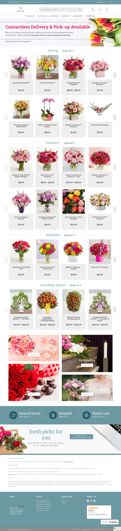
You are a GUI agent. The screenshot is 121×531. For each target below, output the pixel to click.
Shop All (66, 51)
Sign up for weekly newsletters (81, 436)
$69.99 (21, 274)
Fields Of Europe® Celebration (47, 268)
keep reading (68, 461)
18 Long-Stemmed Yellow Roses (21, 126)
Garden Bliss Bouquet (100, 125)
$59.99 (74, 274)
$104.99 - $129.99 (73, 182)
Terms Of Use (76, 529)
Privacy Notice (86, 529)
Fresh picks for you (46, 438)
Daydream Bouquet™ (21, 83)
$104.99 (100, 182)
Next (115, 75)
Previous (6, 75)
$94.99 (21, 132)
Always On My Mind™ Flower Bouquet (21, 176)
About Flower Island (15, 458)
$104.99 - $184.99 (47, 324)
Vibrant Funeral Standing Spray (73, 318)
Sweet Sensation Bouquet (21, 218)
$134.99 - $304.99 (73, 324)
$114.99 (21, 224)
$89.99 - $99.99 (73, 90)
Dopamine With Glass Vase (21, 268)
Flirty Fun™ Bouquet (100, 267)
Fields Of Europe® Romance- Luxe (73, 176)
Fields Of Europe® (47, 83)
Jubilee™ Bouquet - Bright (74, 268)
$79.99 (100, 132)
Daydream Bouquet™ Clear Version (47, 218)
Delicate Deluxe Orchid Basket (47, 126)
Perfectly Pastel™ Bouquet (100, 218)
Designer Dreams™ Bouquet (100, 83)
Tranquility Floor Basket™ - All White (21, 318)
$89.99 (47, 132)
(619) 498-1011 (15, 2)
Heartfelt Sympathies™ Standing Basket (47, 319)
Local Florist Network (98, 529)
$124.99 (73, 224)
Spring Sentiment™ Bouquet (73, 126)
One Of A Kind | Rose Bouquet (73, 218)
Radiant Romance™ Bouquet (100, 176)
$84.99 (21, 90)
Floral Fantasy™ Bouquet (73, 83)
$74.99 (47, 90)
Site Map (108, 529)
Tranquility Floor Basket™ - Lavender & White (100, 319)
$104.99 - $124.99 (21, 324)
